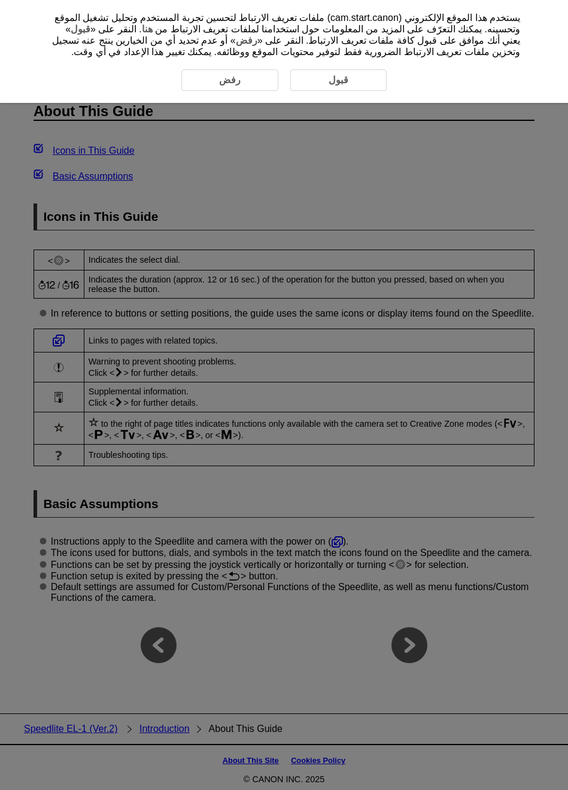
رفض (246, 40)
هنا (147, 29)
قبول (80, 29)
